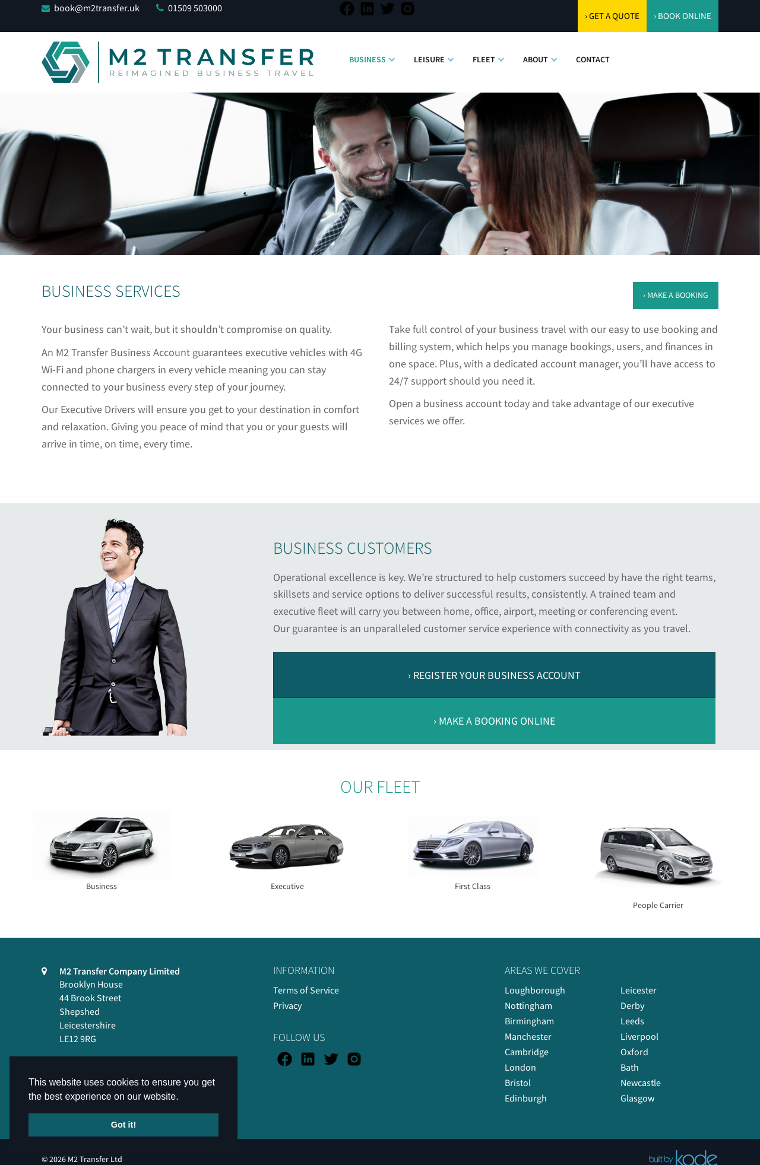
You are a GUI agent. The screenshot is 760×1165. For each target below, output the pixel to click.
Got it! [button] (123, 1124)
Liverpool (639, 1036)
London (520, 1067)
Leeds (632, 1021)
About (535, 59)
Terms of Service (306, 990)
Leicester (638, 990)
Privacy (287, 1005)
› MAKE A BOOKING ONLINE (494, 721)
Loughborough (535, 990)
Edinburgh (526, 1098)
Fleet (484, 59)
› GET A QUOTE (612, 15)
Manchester (528, 1036)
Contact (593, 59)
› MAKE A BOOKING (675, 295)
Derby (632, 1005)
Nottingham (528, 1005)
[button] (392, 53)
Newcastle (640, 1082)
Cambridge (527, 1052)
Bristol (518, 1082)
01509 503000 (195, 8)
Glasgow (637, 1098)
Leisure (429, 59)
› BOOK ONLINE (682, 15)
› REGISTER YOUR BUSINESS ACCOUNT (494, 675)
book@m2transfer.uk (97, 8)
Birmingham (529, 1021)
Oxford (634, 1052)
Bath (629, 1067)
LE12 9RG (77, 1039)
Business (367, 59)
